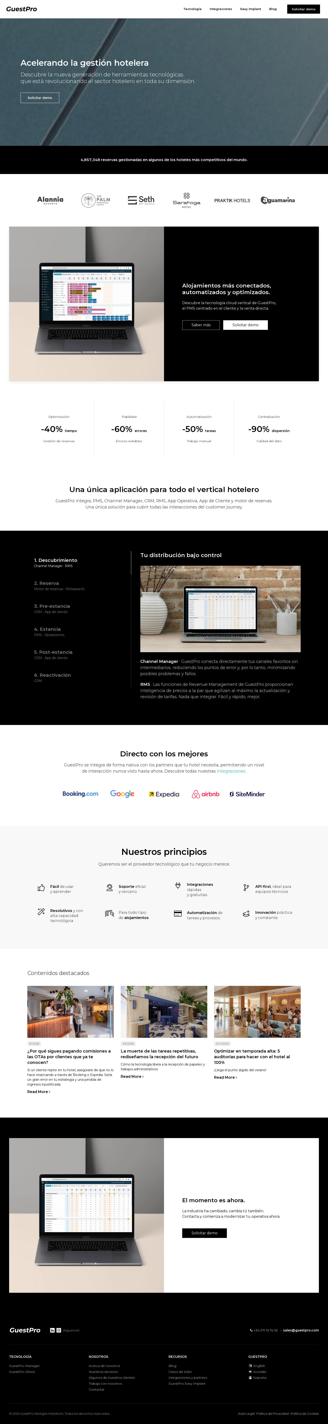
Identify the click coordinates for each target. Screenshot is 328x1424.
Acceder (257, 1372)
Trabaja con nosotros (105, 1383)
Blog (172, 1366)
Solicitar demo (303, 9)
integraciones (231, 771)
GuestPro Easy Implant (187, 1383)
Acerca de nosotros (104, 1366)
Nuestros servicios (103, 1372)
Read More (38, 1092)
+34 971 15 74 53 (264, 1330)
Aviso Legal (246, 1413)
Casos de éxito (180, 1372)
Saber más (201, 325)
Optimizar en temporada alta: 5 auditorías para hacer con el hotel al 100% (252, 1057)
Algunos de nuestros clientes (112, 1378)
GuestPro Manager (24, 1366)
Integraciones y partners (188, 1378)
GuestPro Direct (22, 1372)
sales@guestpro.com (301, 1330)
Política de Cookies (305, 1413)
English (256, 1366)
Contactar (96, 1389)
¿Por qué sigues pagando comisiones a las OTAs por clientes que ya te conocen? (69, 1057)
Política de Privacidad (272, 1413)
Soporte (257, 1378)
